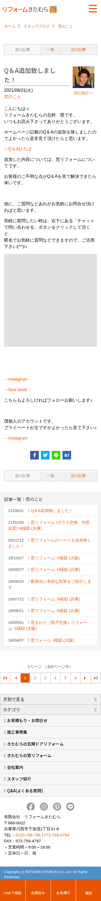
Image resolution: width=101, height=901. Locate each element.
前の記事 (22, 49)
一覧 (50, 49)
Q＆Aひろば (20, 149)
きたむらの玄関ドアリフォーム (35, 744)
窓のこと (12, 96)
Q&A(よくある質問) (25, 790)
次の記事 (78, 49)
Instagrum (17, 438)
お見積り (63, 892)
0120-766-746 (28, 835)
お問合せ (38, 892)
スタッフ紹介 (19, 779)
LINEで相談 (13, 892)
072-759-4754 (56, 835)
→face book (15, 389)
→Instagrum (15, 379)
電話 (88, 892)
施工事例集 (17, 732)
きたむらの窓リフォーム (29, 755)
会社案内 (15, 767)
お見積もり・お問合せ (27, 720)
